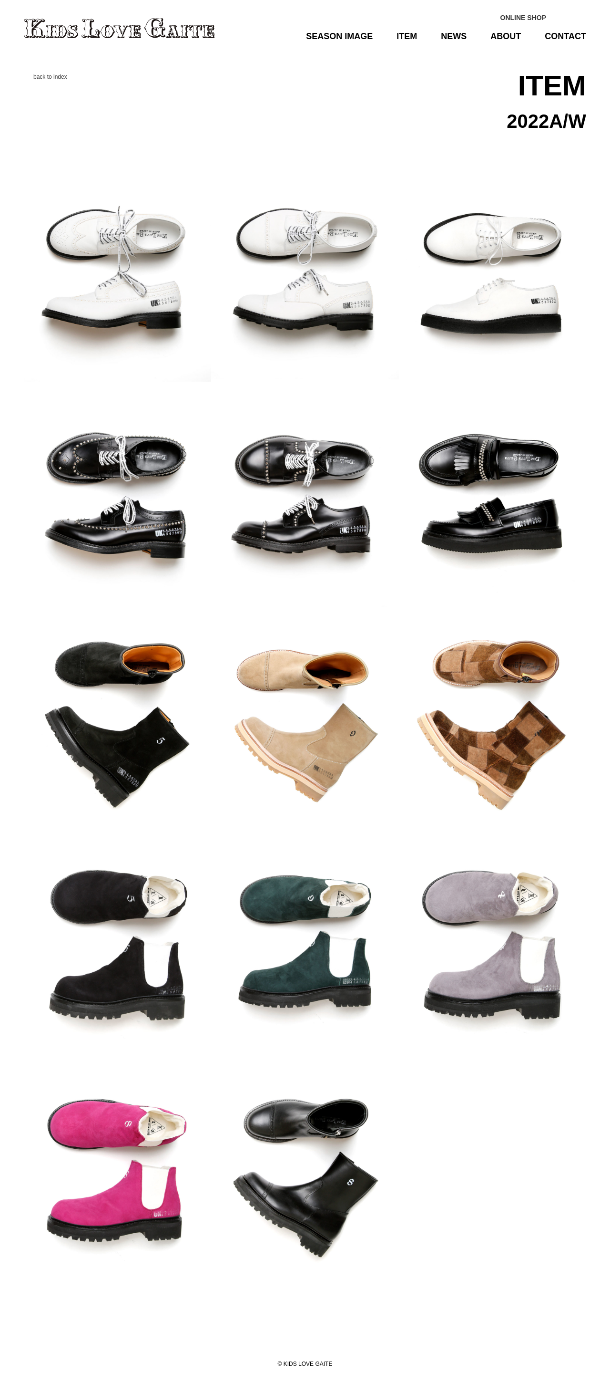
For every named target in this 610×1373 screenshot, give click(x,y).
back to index (50, 76)
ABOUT (505, 36)
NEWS (454, 36)
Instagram (561, 17)
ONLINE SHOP (523, 17)
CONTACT (565, 36)
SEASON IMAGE (339, 36)
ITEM (406, 36)
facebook (581, 17)
